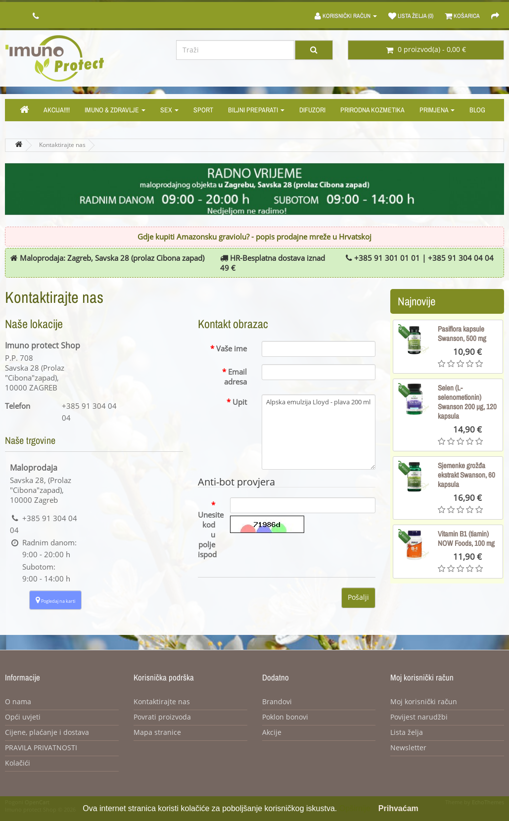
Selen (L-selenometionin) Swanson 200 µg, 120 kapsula (467, 402)
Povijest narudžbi (419, 717)
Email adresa (235, 377)
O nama (18, 702)
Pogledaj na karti (55, 600)
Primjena (437, 109)
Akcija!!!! (57, 109)
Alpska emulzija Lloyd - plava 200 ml (318, 432)
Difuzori (312, 109)
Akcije (271, 732)
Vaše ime (231, 348)
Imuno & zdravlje (115, 109)
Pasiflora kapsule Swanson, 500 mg (462, 333)
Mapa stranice (157, 732)
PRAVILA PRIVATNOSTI (41, 748)
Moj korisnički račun (423, 702)
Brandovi (277, 702)
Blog (477, 109)
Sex (169, 109)
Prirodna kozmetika (372, 109)
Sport (203, 109)
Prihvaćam (398, 808)
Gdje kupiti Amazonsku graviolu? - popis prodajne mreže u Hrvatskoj (254, 237)
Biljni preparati (256, 109)
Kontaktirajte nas (62, 145)
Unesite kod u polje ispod (210, 535)
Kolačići (17, 763)
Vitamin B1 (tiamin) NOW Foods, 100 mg (466, 538)
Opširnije (354, 808)
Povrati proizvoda (162, 717)
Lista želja (406, 732)
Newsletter (408, 748)
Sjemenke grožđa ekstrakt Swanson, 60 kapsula (466, 475)
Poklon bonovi (285, 717)
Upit (239, 402)
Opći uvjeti (23, 717)
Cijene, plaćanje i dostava (47, 732)
